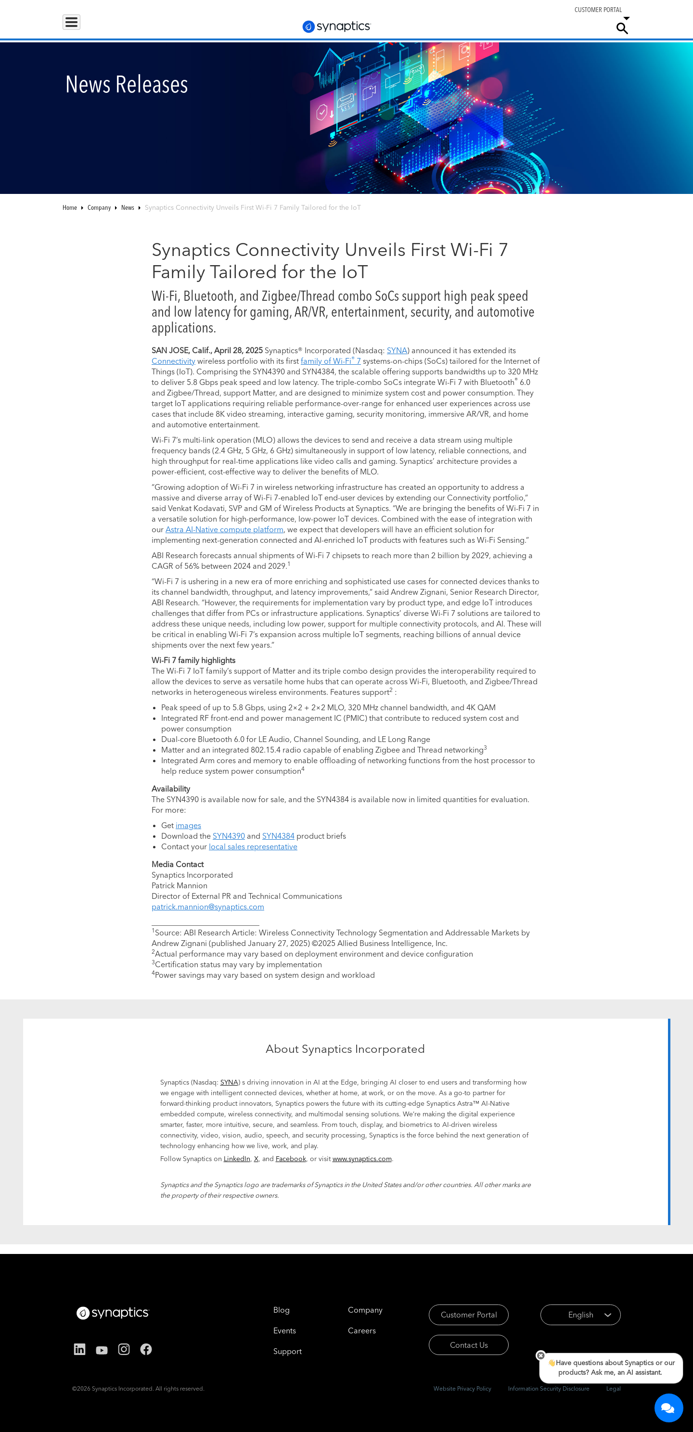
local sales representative (253, 846)
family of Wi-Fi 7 (331, 361)
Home (70, 207)
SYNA (397, 350)
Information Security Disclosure (549, 1388)
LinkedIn (237, 1158)
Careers (545, 28)
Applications (136, 28)
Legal (613, 1388)
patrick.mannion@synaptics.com (208, 906)
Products (84, 28)
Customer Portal (455, 1314)
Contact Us (455, 1345)
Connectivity (173, 361)
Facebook (291, 1158)
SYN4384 (278, 836)
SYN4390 (229, 836)
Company (585, 28)
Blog (268, 1310)
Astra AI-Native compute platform (224, 529)
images (188, 825)
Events (271, 1330)
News (127, 207)
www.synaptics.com (362, 1158)
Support (501, 28)
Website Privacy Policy (462, 1388)
